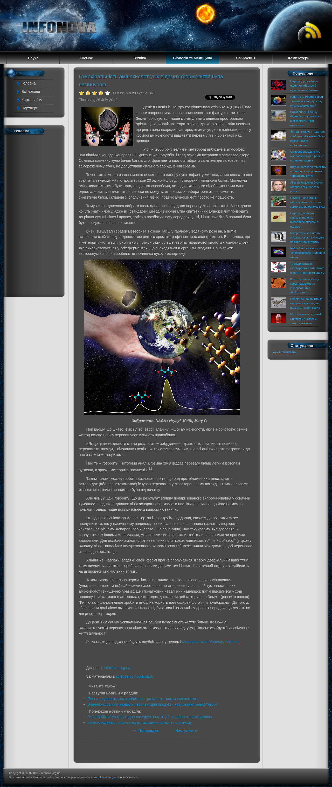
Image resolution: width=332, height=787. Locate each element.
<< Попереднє (146, 730)
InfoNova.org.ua (117, 668)
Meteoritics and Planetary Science (210, 642)
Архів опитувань (284, 352)
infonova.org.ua (107, 777)
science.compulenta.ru (134, 676)
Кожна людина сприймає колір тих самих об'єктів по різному (139, 722)
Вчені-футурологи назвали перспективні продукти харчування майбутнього (152, 704)
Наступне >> (186, 730)
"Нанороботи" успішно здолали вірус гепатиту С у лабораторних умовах (149, 717)
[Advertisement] (37, 214)
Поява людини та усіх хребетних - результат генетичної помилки (143, 699)
